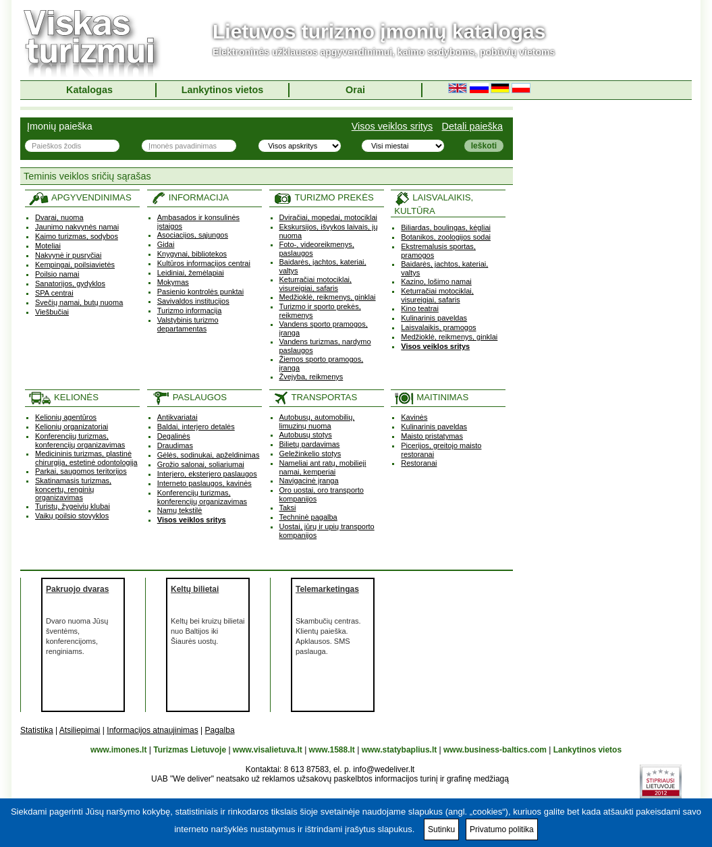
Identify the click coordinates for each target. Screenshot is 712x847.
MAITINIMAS (431, 397)
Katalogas (89, 89)
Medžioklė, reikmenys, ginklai (327, 297)
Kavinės (414, 417)
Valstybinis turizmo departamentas (188, 324)
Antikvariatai (177, 417)
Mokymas (173, 282)
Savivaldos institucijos (193, 301)
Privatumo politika (502, 829)
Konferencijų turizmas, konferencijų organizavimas (80, 440)
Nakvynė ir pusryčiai (68, 255)
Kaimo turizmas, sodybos (76, 236)
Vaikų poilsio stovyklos (72, 516)
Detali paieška (472, 126)
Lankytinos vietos (223, 89)
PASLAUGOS (188, 397)
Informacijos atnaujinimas (152, 730)
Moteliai (48, 246)
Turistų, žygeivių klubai (72, 506)
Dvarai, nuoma (59, 217)
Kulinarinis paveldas (434, 318)
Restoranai (419, 463)
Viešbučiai (52, 312)
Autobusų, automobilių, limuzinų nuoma (317, 421)
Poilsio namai (57, 274)
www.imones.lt (118, 750)
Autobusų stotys (305, 435)
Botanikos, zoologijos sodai (446, 237)
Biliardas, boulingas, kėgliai (446, 227)
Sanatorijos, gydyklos (70, 283)
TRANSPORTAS (315, 397)
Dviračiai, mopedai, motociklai (328, 217)
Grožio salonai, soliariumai (200, 464)
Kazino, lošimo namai (436, 281)
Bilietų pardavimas (309, 444)
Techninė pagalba (308, 517)
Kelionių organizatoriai (71, 426)
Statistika (36, 730)
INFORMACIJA (189, 197)
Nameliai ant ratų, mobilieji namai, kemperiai (322, 467)
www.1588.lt (332, 750)
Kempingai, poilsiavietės (75, 265)
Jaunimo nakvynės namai (77, 227)
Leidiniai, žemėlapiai (190, 273)
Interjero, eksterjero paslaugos (207, 474)
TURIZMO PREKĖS (323, 197)
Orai (355, 89)
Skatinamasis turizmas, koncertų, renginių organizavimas (73, 488)
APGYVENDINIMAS (80, 197)
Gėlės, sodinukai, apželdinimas (208, 455)
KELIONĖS (63, 397)
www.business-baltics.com (495, 750)
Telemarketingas (327, 589)
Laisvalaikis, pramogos (438, 327)
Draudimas (175, 445)
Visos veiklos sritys (392, 126)
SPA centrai (54, 293)
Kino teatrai (420, 308)
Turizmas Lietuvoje (189, 750)
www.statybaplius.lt (399, 750)
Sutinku (441, 829)
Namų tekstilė (179, 510)
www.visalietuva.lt (267, 750)
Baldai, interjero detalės (196, 426)
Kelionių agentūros (66, 417)
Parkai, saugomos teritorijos (81, 471)
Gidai (166, 244)
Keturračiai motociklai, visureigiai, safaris (315, 283)
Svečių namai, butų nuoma (79, 302)
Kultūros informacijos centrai (203, 263)
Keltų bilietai (195, 589)
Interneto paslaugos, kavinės (204, 483)
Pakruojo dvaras (77, 589)
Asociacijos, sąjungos (192, 235)
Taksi (287, 507)
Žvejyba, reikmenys (311, 377)
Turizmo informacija (189, 310)
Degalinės (173, 436)
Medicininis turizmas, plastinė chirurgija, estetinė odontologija (86, 457)
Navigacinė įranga (309, 480)
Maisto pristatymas (432, 436)
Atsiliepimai (80, 730)
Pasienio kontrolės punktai (200, 292)
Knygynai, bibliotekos (192, 254)
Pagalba (220, 730)
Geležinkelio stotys (310, 453)
